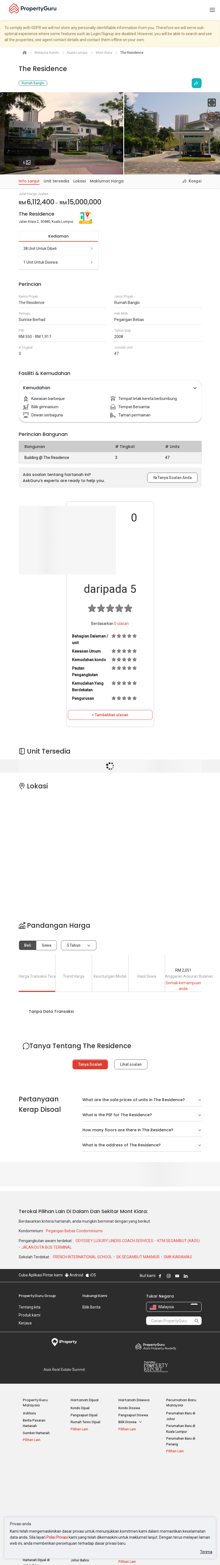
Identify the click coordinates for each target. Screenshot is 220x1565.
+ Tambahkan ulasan (110, 715)
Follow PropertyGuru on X (193, 1276)
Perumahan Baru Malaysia (181, 1402)
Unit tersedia (56, 181)
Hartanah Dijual (85, 1400)
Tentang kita (29, 1307)
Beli (27, 945)
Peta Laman (175, 1504)
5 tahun (73, 945)
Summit (64, 1369)
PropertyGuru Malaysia (35, 1402)
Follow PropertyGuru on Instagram (168, 1276)
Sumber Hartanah (36, 1433)
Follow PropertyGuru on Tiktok (199, 1276)
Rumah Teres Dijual (85, 1422)
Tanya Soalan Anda (172, 477)
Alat (170, 1469)
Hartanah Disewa (133, 1400)
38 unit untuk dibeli (58, 248)
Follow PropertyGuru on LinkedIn (185, 1276)
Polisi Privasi (57, 1537)
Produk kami (29, 1315)
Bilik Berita (91, 1307)
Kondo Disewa (129, 1408)
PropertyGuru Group (37, 1295)
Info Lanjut (29, 181)
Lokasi (79, 181)
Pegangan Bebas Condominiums (74, 1231)
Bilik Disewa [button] (130, 1422)
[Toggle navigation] (212, 10)
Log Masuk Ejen (178, 1477)
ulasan (121, 623)
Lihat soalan (131, 1064)
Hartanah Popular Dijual (35, 1472)
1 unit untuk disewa (58, 262)
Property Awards (156, 1346)
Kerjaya (25, 1323)
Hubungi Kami (94, 1295)
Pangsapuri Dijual (84, 1415)
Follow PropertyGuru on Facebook (160, 1276)
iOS (90, 1275)
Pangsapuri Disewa (133, 1415)
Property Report (156, 1366)
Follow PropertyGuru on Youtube (177, 1276)
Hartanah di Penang (133, 1502)
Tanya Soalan (90, 1064)
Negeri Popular (131, 1469)
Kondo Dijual (80, 1408)
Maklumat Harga (107, 181)
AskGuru (29, 1413)
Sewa (46, 945)
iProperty (64, 1342)
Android (74, 1275)
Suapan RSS (175, 1497)
